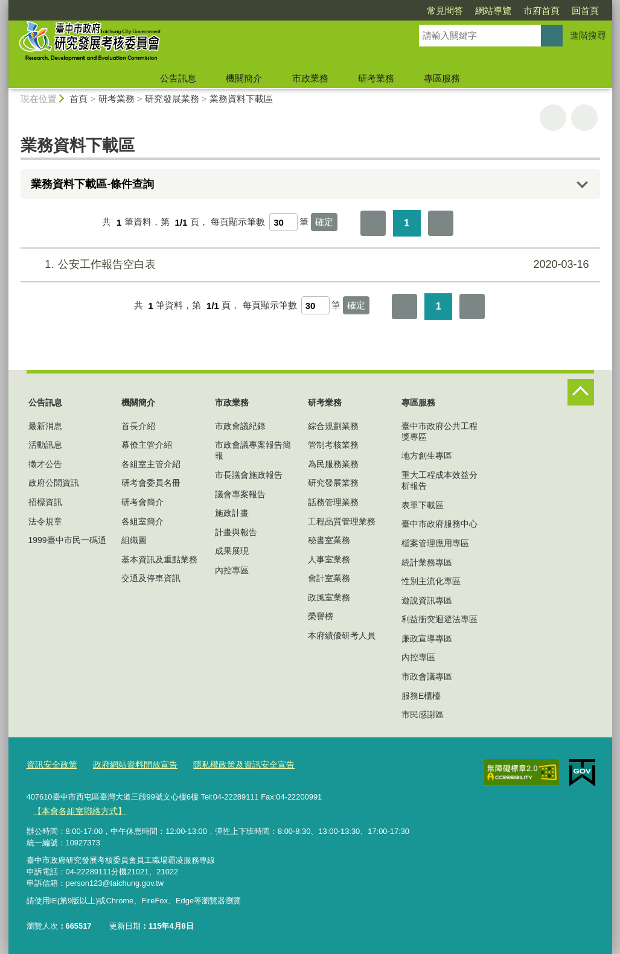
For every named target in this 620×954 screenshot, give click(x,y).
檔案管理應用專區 (435, 543)
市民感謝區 (422, 714)
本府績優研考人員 (342, 635)
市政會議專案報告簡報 (253, 450)
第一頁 (373, 223)
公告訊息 (178, 78)
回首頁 (515, 10)
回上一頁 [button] (584, 117)
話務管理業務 (333, 502)
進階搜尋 (588, 35)
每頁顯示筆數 (238, 222)
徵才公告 (45, 464)
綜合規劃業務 (333, 426)
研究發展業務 (172, 99)
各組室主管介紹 (151, 464)
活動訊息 (45, 445)
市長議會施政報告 (249, 475)
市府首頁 (472, 10)
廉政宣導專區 (426, 638)
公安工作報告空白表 (308, 264)
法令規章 (45, 521)
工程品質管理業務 (342, 521)
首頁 (78, 99)
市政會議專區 (426, 676)
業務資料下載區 (241, 99)
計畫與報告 (236, 532)
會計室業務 (329, 578)
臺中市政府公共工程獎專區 (439, 431)
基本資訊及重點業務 (159, 559)
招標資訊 (45, 502)
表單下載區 (422, 505)
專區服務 (442, 78)
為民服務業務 (333, 464)
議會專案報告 (240, 494)
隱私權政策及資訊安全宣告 (231, 764)
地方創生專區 (426, 455)
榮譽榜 (320, 616)
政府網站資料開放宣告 (128, 764)
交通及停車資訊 (151, 578)
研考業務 (376, 78)
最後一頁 (440, 223)
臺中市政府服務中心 (439, 524)
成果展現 (232, 551)
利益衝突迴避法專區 (439, 619)
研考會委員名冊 (151, 483)
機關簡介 (244, 78)
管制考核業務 (333, 445)
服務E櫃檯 (421, 696)
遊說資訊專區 (426, 600)
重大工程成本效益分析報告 (439, 480)
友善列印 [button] (553, 117)
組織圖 (134, 540)
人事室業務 (329, 559)
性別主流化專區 (431, 581)
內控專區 (232, 570)
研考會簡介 (142, 502)
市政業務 (310, 78)
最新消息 (45, 426)
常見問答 (375, 10)
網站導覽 (424, 10)
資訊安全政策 (50, 764)
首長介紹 (138, 426)
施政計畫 (232, 513)
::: (4, 374)
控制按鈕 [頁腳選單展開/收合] (580, 392)
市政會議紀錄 (240, 426)
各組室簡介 (142, 521)
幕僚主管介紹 (146, 445)
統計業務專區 (426, 562)
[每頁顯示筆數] (283, 222)
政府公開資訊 (53, 483)
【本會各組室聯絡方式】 (76, 810)
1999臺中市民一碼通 (67, 540)
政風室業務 (329, 597)
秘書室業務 (329, 540)
